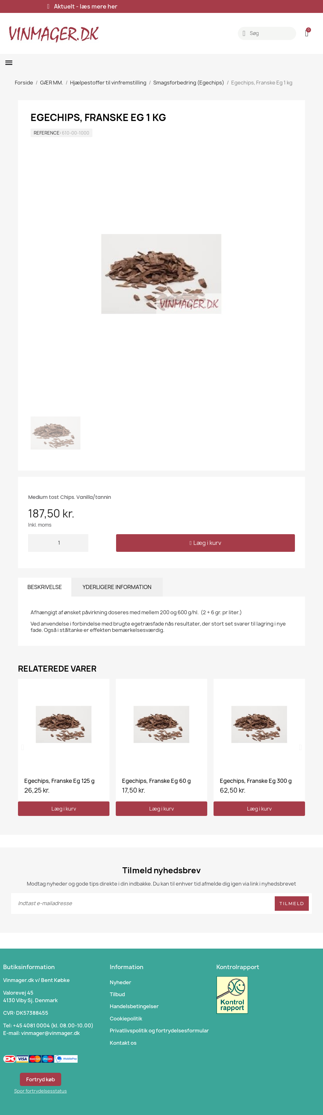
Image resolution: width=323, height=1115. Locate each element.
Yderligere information (117, 587)
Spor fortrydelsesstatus (40, 1091)
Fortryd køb (40, 1079)
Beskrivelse (44, 587)
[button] (205, 543)
